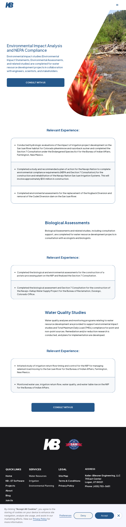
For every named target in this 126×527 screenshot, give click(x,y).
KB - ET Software (15, 480)
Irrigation (34, 480)
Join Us (9, 500)
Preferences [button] (65, 515)
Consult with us (35, 82)
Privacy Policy (40, 518)
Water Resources (37, 475)
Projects (10, 485)
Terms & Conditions (69, 480)
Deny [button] (83, 515)
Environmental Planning (41, 485)
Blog (8, 495)
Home (9, 475)
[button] (117, 5)
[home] (10, 5)
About (9, 490)
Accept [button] (104, 515)
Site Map (63, 475)
